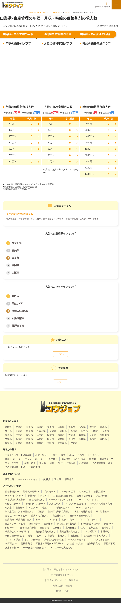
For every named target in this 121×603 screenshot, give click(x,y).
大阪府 (15, 272)
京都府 (61, 435)
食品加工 (53, 459)
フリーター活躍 (67, 491)
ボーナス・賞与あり (84, 507)
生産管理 (71, 463)
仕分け (81, 455)
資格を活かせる (84, 495)
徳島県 (61, 438)
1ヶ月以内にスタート (35, 503)
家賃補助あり (59, 515)
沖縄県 (74, 443)
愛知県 (15, 250)
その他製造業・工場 (15, 467)
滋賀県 (50, 435)
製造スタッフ (106, 459)
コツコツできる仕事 (99, 539)
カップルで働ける (76, 539)
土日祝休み (71, 527)
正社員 (57, 479)
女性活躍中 (18, 318)
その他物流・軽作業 (90, 523)
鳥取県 (8, 438)
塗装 (60, 463)
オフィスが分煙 (32, 539)
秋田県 (50, 427)
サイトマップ (66, 575)
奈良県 (92, 435)
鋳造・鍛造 (29, 463)
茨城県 (82, 427)
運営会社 (55, 575)
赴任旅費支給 (93, 543)
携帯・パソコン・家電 (46, 519)
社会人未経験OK (31, 491)
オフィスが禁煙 (12, 539)
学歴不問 (32, 495)
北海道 (8, 427)
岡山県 (29, 438)
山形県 (61, 427)
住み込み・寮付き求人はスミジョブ (60, 569)
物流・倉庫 (34, 523)
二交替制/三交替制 (27, 527)
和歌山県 (104, 435)
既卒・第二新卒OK (14, 495)
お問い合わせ (62, 591)
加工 (55, 455)
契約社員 (46, 479)
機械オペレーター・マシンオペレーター (25, 459)
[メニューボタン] (116, 4)
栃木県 (92, 427)
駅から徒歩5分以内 (14, 535)
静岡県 (19, 435)
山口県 (50, 438)
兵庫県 (82, 435)
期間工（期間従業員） (59, 511)
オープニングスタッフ (88, 499)
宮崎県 (50, 443)
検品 (71, 455)
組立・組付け (42, 455)
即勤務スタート (12, 503)
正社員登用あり (37, 499)
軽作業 (92, 459)
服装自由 (75, 535)
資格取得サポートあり (16, 515)
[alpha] (13, 4)
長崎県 (19, 443)
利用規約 (73, 580)
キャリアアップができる (61, 499)
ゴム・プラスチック (88, 519)
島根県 (19, 438)
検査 (63, 455)
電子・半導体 (68, 519)
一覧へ (60, 354)
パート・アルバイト (28, 479)
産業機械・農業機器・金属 (18, 519)
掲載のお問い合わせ (62, 585)
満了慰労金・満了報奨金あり (19, 511)
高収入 (15, 296)
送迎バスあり (34, 535)
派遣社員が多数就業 (54, 539)
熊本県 (29, 443)
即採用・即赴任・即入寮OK (49, 543)
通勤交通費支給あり (69, 531)
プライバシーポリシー (58, 580)
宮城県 (40, 427)
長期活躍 (93, 527)
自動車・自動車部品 (80, 515)
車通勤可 (105, 531)
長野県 (105, 431)
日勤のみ (108, 523)
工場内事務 (34, 467)
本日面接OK (11, 543)
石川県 (74, 431)
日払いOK (17, 303)
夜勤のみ (9, 527)
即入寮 (8, 507)
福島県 (71, 427)
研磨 (52, 463)
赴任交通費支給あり (46, 531)
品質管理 (83, 463)
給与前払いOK (63, 507)
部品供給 (65, 459)
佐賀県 (8, 443)
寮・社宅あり (102, 511)
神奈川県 (17, 243)
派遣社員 (9, 479)
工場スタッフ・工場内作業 (18, 455)
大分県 (40, 443)
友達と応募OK (12, 547)
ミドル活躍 (84, 491)
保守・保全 (79, 459)
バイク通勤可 (90, 531)
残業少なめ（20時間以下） (18, 531)
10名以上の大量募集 (15, 499)
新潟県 (52, 431)
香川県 (71, 438)
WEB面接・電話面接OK (35, 547)
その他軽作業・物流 (102, 463)
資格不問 (44, 495)
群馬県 (103, 427)
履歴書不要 (18, 325)
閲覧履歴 (107, 5)
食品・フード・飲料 (15, 523)
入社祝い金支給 (75, 543)
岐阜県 (8, 435)
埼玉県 (8, 431)
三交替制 (44, 527)
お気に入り (99, 5)
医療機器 (48, 523)
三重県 (40, 435)
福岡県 (15, 265)
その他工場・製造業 (66, 523)
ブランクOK (49, 491)
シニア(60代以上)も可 (75, 503)
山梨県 (95, 431)
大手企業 (49, 535)
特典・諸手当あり (40, 515)
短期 (83, 527)
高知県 (92, 438)
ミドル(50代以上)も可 (61, 547)
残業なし (106, 527)
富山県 (63, 431)
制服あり (62, 535)
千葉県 (19, 431)
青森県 (19, 427)
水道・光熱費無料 (83, 511)
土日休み (57, 527)
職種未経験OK (20, 311)
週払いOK (47, 507)
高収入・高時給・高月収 (102, 503)
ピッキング (93, 455)
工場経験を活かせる (63, 495)
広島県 (40, 438)
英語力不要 (101, 495)
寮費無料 (20, 507)
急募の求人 (54, 503)
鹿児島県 (62, 443)
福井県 (84, 431)
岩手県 (29, 427)
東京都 (15, 258)
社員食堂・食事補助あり (95, 535)
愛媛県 (82, 438)
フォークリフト (12, 463)
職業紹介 (69, 479)
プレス (42, 463)
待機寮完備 (26, 543)
